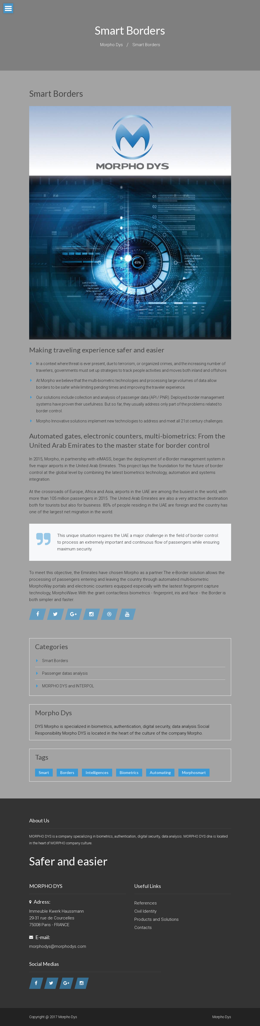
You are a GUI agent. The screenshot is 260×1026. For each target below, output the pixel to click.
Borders (67, 772)
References (145, 903)
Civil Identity (145, 911)
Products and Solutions (156, 919)
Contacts (143, 927)
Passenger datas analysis (65, 673)
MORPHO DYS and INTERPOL (68, 686)
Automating (160, 772)
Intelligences (97, 772)
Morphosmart (194, 772)
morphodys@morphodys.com (57, 946)
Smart (44, 772)
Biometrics (129, 772)
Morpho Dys (111, 44)
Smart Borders (146, 44)
